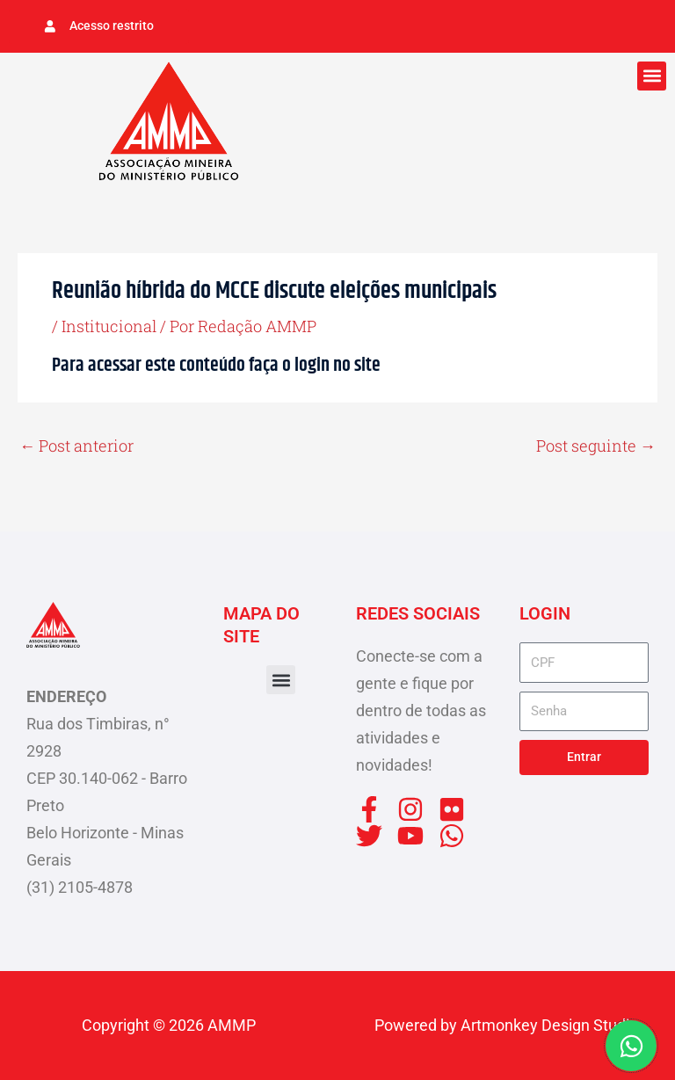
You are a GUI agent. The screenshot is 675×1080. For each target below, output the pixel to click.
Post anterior (76, 445)
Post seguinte (596, 445)
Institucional (109, 326)
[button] (651, 76)
